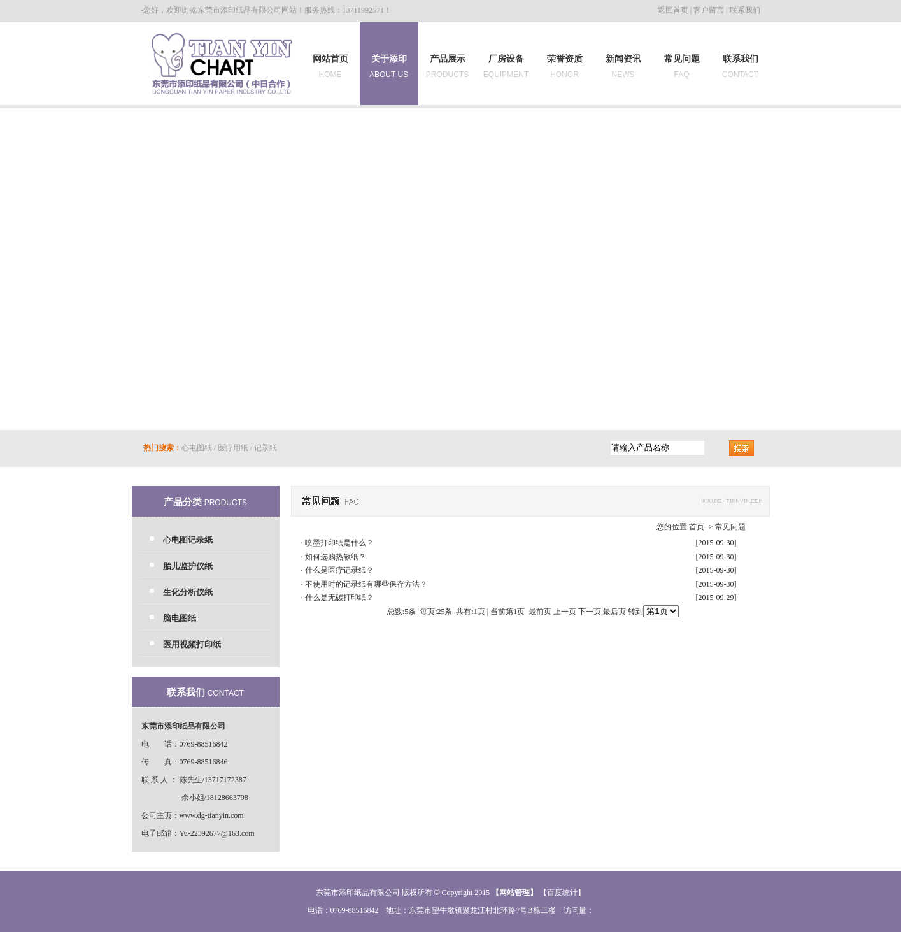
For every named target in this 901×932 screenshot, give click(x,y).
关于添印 (388, 64)
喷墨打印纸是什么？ (339, 542)
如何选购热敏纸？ (335, 556)
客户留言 (708, 10)
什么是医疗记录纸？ (339, 570)
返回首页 (673, 10)
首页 (696, 526)
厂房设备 (506, 66)
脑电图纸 (179, 618)
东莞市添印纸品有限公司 (239, 10)
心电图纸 (196, 447)
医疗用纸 (233, 447)
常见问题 (682, 66)
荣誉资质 (565, 66)
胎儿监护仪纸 (188, 566)
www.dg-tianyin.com (212, 815)
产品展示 (447, 66)
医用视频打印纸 (192, 644)
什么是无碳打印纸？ (339, 597)
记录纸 (265, 447)
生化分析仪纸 (188, 592)
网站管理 (514, 892)
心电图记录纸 (188, 540)
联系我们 (745, 10)
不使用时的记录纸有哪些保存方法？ (366, 584)
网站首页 (330, 66)
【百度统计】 (562, 892)
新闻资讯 (623, 66)
